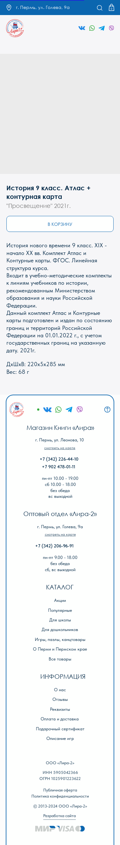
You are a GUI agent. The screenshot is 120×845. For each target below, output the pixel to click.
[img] (15, 28)
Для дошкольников (60, 629)
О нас (60, 690)
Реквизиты (60, 709)
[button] (59, 448)
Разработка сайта (59, 815)
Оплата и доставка (60, 719)
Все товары (60, 659)
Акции (60, 600)
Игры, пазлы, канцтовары (60, 639)
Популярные (60, 610)
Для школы (60, 620)
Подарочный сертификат (60, 729)
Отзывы (60, 699)
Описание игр (60, 738)
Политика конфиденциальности (60, 796)
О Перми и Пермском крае (60, 649)
